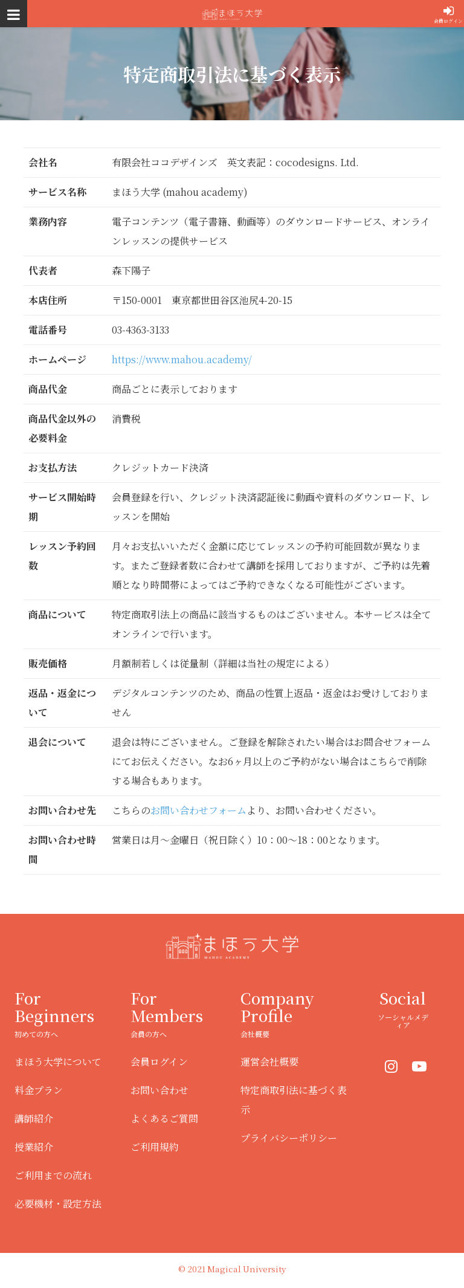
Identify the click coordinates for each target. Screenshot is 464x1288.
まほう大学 (232, 13)
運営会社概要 (269, 1062)
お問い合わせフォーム (198, 810)
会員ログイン (448, 21)
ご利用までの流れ (53, 1175)
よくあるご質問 (164, 1118)
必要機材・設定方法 (58, 1204)
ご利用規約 (154, 1147)
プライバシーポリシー (288, 1138)
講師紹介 (33, 1118)
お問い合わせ (159, 1090)
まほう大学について (58, 1062)
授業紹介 (33, 1147)
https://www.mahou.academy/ (182, 359)
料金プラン (38, 1090)
